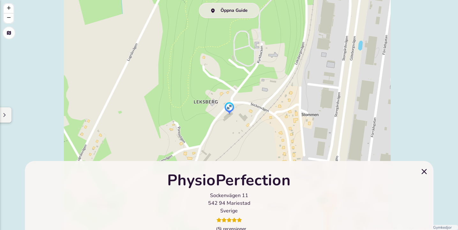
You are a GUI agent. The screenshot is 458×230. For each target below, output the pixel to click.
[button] (229, 108)
